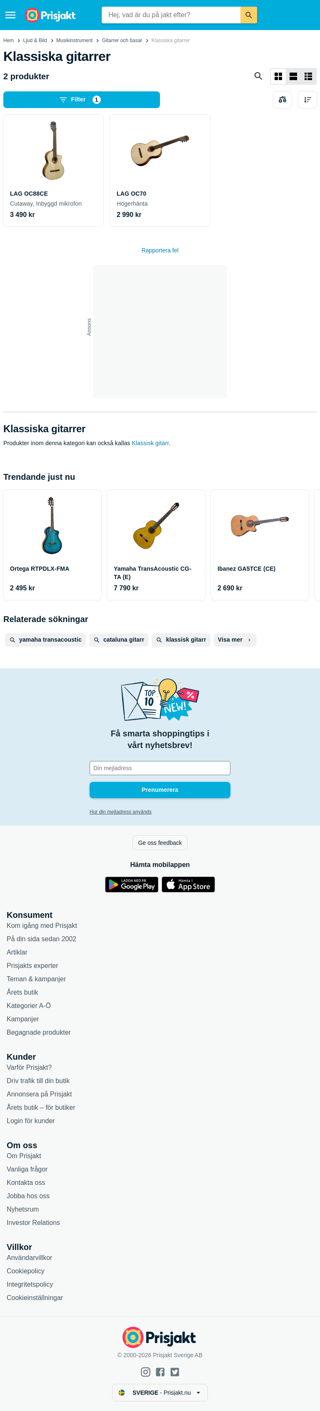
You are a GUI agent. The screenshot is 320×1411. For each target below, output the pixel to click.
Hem (8, 40)
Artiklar (17, 952)
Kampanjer (23, 1019)
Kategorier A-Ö (29, 1005)
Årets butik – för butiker (41, 1107)
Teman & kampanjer (36, 979)
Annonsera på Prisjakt (39, 1094)
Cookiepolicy (26, 1271)
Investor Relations (33, 1222)
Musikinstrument (74, 40)
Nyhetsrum (23, 1209)
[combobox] (171, 15)
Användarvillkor (29, 1257)
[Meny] (10, 15)
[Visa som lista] (293, 76)
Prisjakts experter (32, 965)
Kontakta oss (26, 1182)
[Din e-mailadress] (160, 768)
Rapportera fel (160, 250)
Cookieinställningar (35, 1297)
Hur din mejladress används (121, 812)
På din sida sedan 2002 (41, 938)
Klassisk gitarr (150, 443)
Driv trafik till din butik (38, 1080)
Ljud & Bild (35, 40)
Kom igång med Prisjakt (42, 925)
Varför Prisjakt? (29, 1067)
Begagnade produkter (39, 1032)
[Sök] (248, 15)
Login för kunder (31, 1120)
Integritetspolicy (30, 1284)
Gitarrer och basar (122, 40)
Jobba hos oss (28, 1195)
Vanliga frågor (27, 1169)
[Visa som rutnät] (278, 76)
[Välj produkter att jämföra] (282, 99)
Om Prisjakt (24, 1155)
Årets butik (22, 992)
